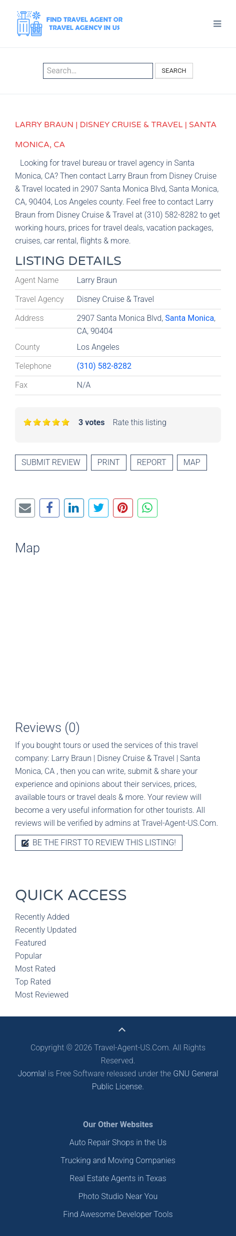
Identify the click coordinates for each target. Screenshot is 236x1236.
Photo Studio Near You (118, 1196)
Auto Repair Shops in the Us (118, 1142)
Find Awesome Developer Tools (117, 1214)
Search (174, 70)
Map (192, 462)
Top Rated (33, 982)
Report (151, 462)
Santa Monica (189, 318)
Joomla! (32, 1073)
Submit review (51, 462)
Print (109, 462)
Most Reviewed (41, 994)
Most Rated (35, 969)
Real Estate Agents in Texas (118, 1178)
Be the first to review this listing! (99, 842)
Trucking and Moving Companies (118, 1160)
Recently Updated (45, 930)
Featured (30, 943)
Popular (28, 956)
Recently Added (42, 917)
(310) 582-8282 (104, 366)
